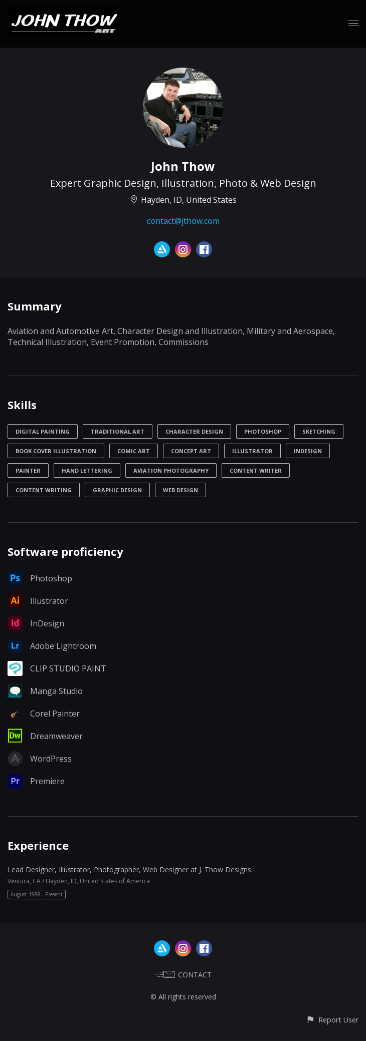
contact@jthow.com (183, 220)
